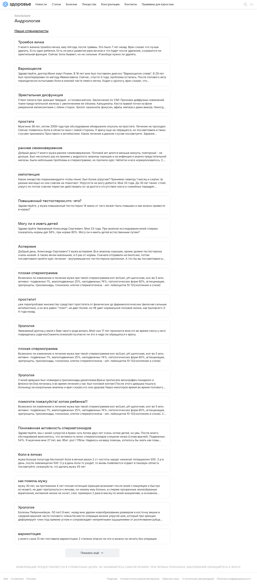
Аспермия (27, 247)
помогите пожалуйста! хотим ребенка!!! (52, 402)
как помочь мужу (32, 481)
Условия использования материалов (139, 578)
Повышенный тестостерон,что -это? (50, 201)
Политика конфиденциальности (233, 578)
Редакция (112, 578)
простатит (27, 299)
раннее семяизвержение (40, 148)
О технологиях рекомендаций (198, 578)
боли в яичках (30, 455)
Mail (6, 578)
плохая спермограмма (38, 273)
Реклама (31, 578)
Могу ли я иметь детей (38, 224)
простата (26, 122)
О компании (17, 578)
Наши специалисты (31, 31)
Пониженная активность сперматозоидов (54, 428)
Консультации (22, 15)
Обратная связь (170, 578)
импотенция (29, 174)
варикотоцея (29, 534)
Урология (26, 326)
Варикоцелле (29, 69)
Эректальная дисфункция (40, 95)
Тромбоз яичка (31, 42)
